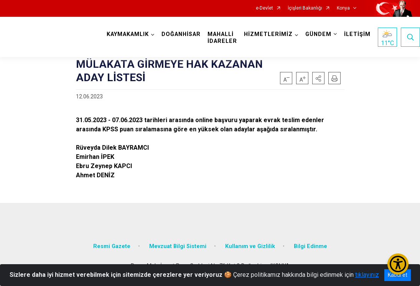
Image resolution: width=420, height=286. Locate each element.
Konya (343, 8)
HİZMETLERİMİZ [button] (268, 34)
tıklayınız (367, 274)
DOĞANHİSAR (181, 34)
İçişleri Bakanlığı (305, 8)
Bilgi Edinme (310, 246)
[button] (318, 78)
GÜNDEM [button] (318, 34)
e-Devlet (264, 8)
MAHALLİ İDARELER (222, 37)
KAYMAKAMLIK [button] (128, 34)
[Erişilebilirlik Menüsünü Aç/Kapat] (397, 264)
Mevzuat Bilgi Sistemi (177, 246)
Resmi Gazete (111, 246)
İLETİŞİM (357, 34)
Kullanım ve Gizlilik (250, 246)
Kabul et (397, 275)
